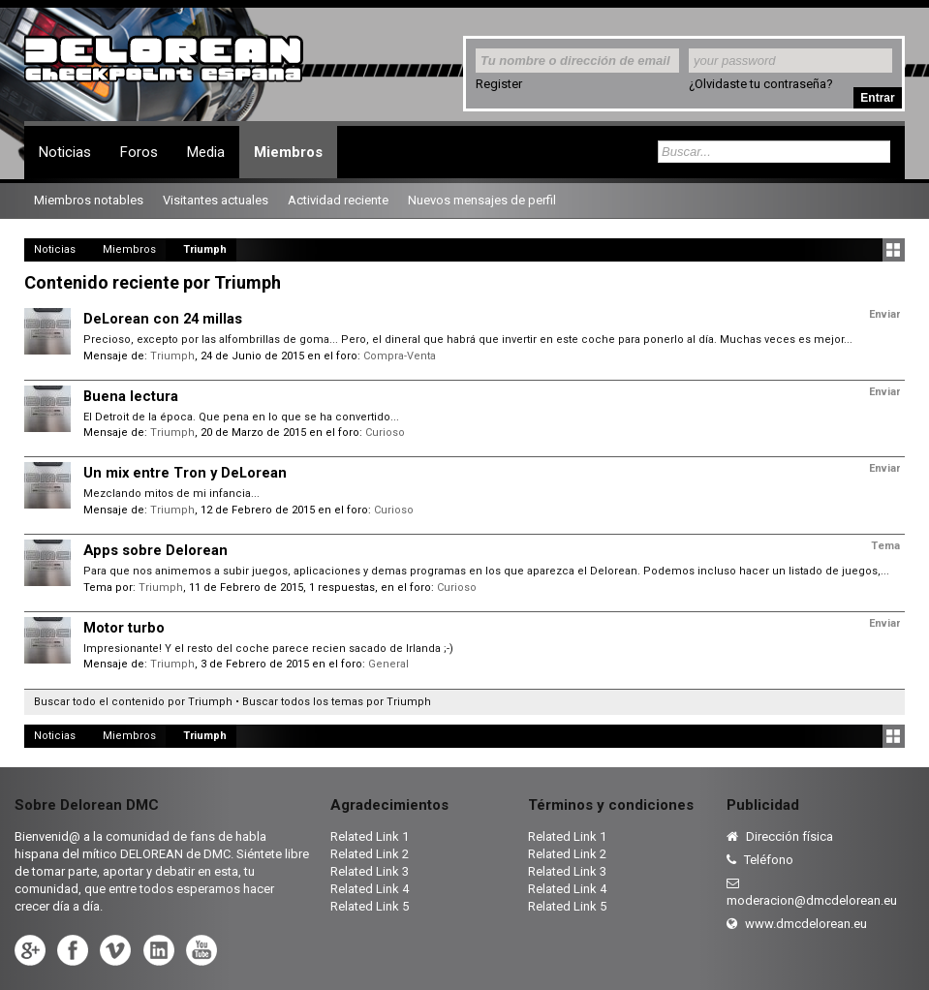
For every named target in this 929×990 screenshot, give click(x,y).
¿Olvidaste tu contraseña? (761, 84)
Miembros (288, 152)
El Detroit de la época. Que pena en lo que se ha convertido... (241, 417)
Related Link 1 (369, 836)
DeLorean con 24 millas (162, 318)
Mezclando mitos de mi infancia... (171, 493)
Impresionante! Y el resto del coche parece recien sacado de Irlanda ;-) (268, 648)
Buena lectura (130, 396)
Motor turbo (124, 627)
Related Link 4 (369, 889)
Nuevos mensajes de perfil (482, 200)
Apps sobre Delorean (155, 550)
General (388, 664)
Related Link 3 (369, 871)
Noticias (65, 152)
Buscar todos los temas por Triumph (336, 702)
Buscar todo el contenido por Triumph (133, 702)
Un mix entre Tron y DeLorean (185, 472)
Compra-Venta (399, 356)
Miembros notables (88, 200)
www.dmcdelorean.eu (797, 923)
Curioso (385, 432)
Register (499, 84)
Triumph (172, 356)
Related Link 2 (369, 854)
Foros (139, 152)
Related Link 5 (369, 906)
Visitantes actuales (215, 200)
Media (206, 152)
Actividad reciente (338, 200)
